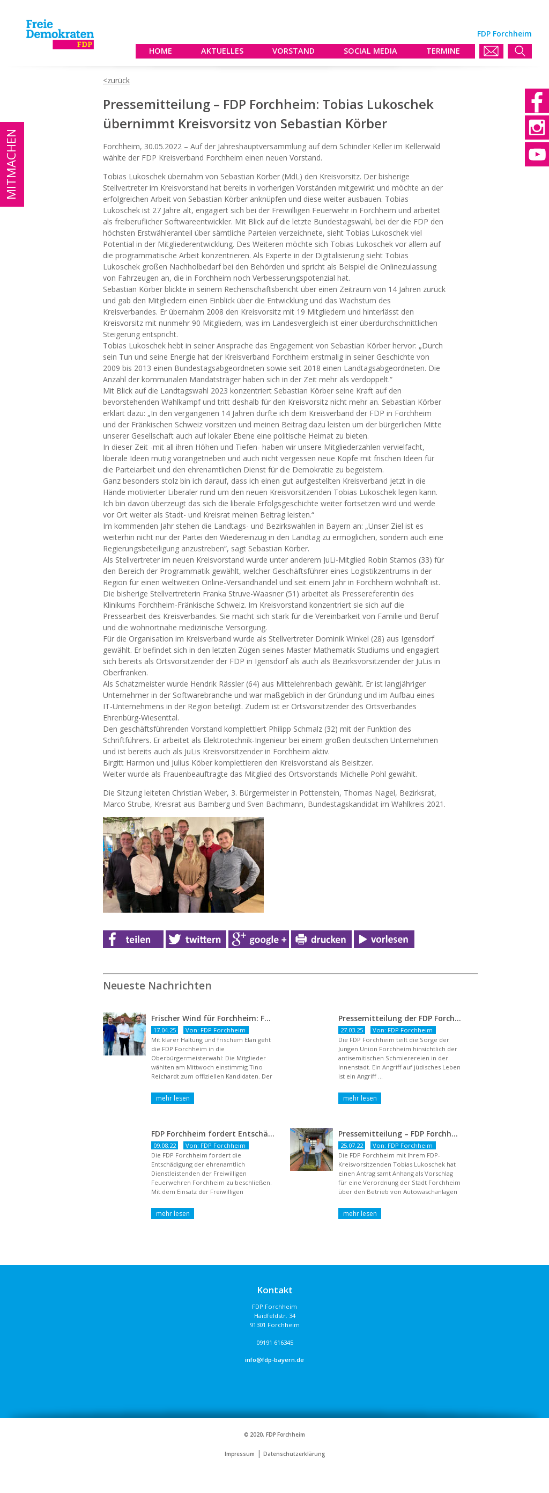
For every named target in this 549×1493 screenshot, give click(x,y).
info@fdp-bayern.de (274, 1360)
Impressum (240, 1454)
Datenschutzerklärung (294, 1454)
